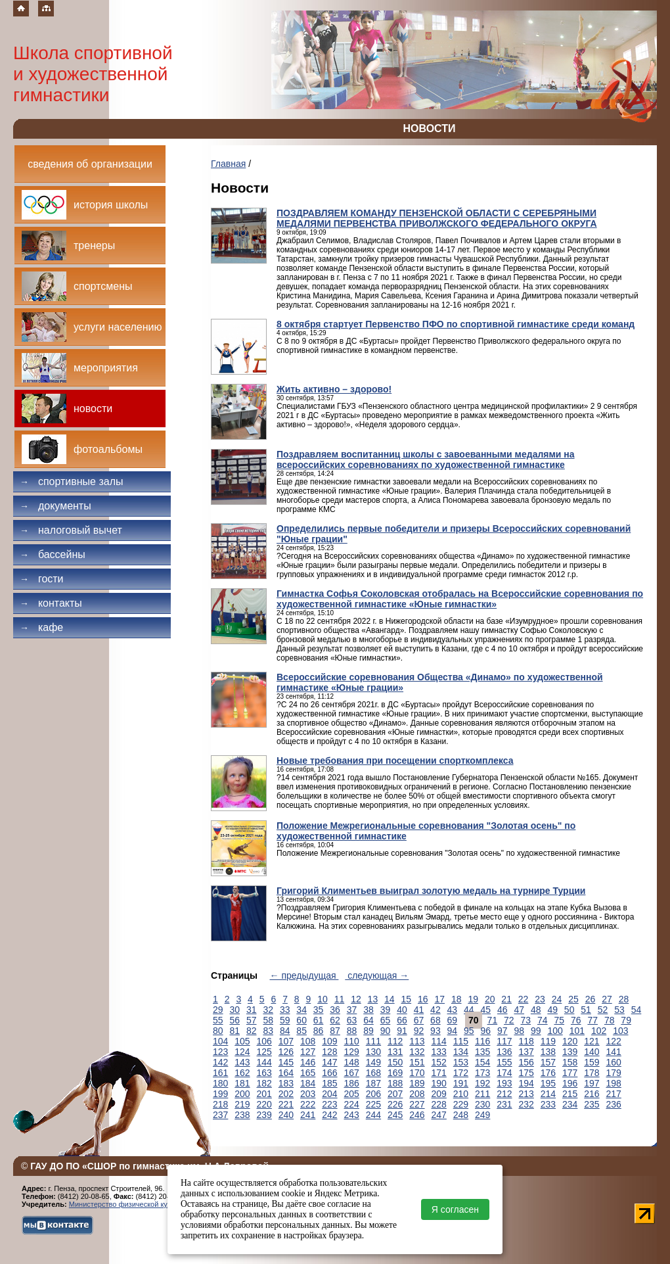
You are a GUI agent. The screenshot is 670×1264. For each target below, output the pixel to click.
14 (389, 999)
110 (351, 1041)
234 (569, 1104)
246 (416, 1115)
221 (286, 1104)
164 (286, 1072)
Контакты (51, 603)
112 (395, 1041)
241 (307, 1115)
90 (385, 1030)
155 (504, 1062)
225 (373, 1104)
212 (504, 1093)
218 (220, 1104)
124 (242, 1051)
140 (591, 1051)
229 (460, 1104)
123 (220, 1051)
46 (502, 1009)
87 (335, 1030)
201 (264, 1093)
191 (460, 1083)
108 (307, 1041)
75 (559, 1020)
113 (416, 1041)
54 (636, 1009)
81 (234, 1030)
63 (352, 1020)
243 (351, 1115)
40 (402, 1009)
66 (402, 1020)
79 (626, 1020)
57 (251, 1020)
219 (242, 1104)
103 (620, 1030)
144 (264, 1062)
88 (352, 1030)
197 (591, 1083)
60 (301, 1020)
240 (286, 1115)
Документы (55, 505)
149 (373, 1062)
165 (307, 1072)
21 (506, 999)
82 (251, 1030)
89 (368, 1030)
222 (307, 1104)
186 (351, 1083)
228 (439, 1104)
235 (591, 1104)
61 (318, 1020)
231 (504, 1104)
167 (351, 1072)
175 (526, 1072)
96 (486, 1030)
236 (613, 1104)
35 (318, 1009)
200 (242, 1093)
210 (460, 1093)
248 (460, 1115)
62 (335, 1020)
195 (548, 1083)
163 (264, 1072)
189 (416, 1083)
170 (416, 1072)
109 (329, 1041)
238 (242, 1115)
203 (307, 1093)
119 (548, 1041)
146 (307, 1062)
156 (526, 1062)
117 (504, 1041)
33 (285, 1009)
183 (286, 1083)
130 (373, 1051)
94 (452, 1030)
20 (490, 999)
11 (339, 999)
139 (569, 1051)
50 (569, 1009)
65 (385, 1020)
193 (504, 1083)
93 (435, 1030)
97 (502, 1030)
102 (598, 1030)
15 (406, 999)
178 (591, 1072)
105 (242, 1041)
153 (460, 1062)
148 (351, 1062)
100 (554, 1030)
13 (373, 999)
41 (419, 1009)
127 (307, 1051)
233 (548, 1104)
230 (482, 1104)
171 (439, 1072)
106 (264, 1041)
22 (523, 999)
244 (373, 1115)
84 (285, 1030)
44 (469, 1009)
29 (218, 1009)
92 (419, 1030)
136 (504, 1051)
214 (548, 1093)
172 (460, 1072)
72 (509, 1020)
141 (613, 1051)
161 (220, 1072)
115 (460, 1041)
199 (220, 1093)
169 (395, 1072)
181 (242, 1083)
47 (519, 1009)
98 (519, 1030)
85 (301, 1030)
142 (220, 1062)
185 (329, 1083)
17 (439, 999)
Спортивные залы (71, 481)
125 (264, 1051)
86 (318, 1030)
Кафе (41, 627)
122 (613, 1041)
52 (603, 1009)
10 (322, 999)
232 (526, 1104)
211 (482, 1093)
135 (482, 1051)
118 (526, 1041)
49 (552, 1009)
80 (218, 1030)
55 (218, 1020)
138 (548, 1051)
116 (482, 1041)
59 (285, 1020)
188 (395, 1083)
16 (423, 999)
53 (619, 1009)
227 (416, 1104)
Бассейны (52, 554)
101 (577, 1030)
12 (356, 999)
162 (242, 1072)
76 (576, 1020)
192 (482, 1083)
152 (439, 1062)
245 (395, 1115)
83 (268, 1030)
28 (624, 999)
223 (329, 1104)
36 (335, 1009)
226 (395, 1104)
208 (416, 1093)
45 (486, 1009)
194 (526, 1083)
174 (504, 1072)
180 (220, 1083)
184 (307, 1083)
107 (286, 1041)
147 (329, 1062)
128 (329, 1051)
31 (251, 1009)
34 (301, 1009)
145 (286, 1062)
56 (234, 1020)
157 (548, 1062)
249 (482, 1115)
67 (419, 1020)
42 (435, 1009)
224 (351, 1104)
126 (286, 1051)
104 (220, 1041)
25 (573, 999)
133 (439, 1051)
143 (242, 1062)
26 (590, 999)
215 (569, 1093)
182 (264, 1083)
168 (373, 1072)
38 (368, 1009)
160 (613, 1062)
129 (351, 1051)
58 (268, 1020)
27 (607, 999)
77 (592, 1020)
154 (482, 1062)
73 (526, 1020)
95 (469, 1030)
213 (526, 1093)
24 (557, 999)
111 (373, 1041)
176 (548, 1072)
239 (264, 1115)
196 (569, 1083)
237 (220, 1115)
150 (395, 1062)
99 (536, 1030)
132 (416, 1051)
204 (329, 1093)
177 (569, 1072)
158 (569, 1062)
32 (268, 1009)
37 (352, 1009)
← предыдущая (304, 975)
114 (439, 1041)
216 (591, 1093)
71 (492, 1020)
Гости (42, 578)
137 (526, 1051)
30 (234, 1009)
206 (373, 1093)
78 (609, 1020)
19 (473, 999)
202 (286, 1093)
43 (452, 1009)
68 (435, 1020)
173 (482, 1072)
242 (329, 1115)
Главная (228, 163)
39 (385, 1009)
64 (368, 1020)
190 (439, 1083)
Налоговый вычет (71, 530)
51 (586, 1009)
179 (613, 1072)
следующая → (377, 975)
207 (395, 1093)
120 (569, 1041)
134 (460, 1051)
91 (402, 1030)
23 (540, 999)
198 (613, 1083)
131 (395, 1051)
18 (456, 999)
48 (536, 1009)
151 (416, 1062)
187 (373, 1083)
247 (439, 1115)
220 (264, 1104)
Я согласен (455, 1209)
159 (591, 1062)
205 (351, 1093)
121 (591, 1041)
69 (452, 1020)
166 (329, 1072)
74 (542, 1020)
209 (439, 1093)
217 (613, 1093)
